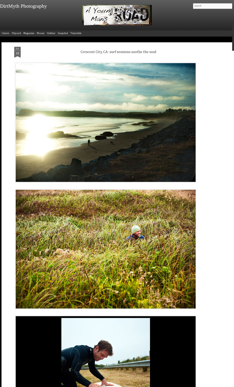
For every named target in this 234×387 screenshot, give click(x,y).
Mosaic (41, 33)
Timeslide (76, 33)
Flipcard (16, 33)
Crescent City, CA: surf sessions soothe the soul (118, 52)
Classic (5, 33)
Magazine (28, 33)
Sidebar (51, 33)
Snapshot (63, 33)
